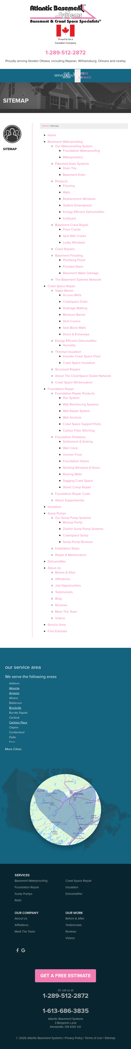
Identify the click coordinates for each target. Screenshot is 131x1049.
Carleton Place (18, 722)
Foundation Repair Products (75, 393)
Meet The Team (66, 611)
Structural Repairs (67, 369)
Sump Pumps (57, 513)
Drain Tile (69, 168)
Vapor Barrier (64, 290)
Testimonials (64, 591)
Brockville (15, 707)
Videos (60, 618)
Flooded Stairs (73, 266)
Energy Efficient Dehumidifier (83, 211)
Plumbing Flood (74, 259)
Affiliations (62, 578)
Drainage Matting (75, 308)
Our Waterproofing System (73, 146)
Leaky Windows (74, 242)
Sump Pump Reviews (78, 541)
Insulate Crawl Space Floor (82, 356)
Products (61, 181)
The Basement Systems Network (78, 279)
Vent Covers (71, 321)
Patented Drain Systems (72, 163)
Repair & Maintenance (70, 554)
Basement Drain (74, 174)
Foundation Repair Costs (72, 493)
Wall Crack (70, 447)
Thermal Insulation (68, 351)
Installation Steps (67, 548)
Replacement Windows (79, 198)
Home (52, 135)
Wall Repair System (76, 410)
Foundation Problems (70, 436)
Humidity (69, 345)
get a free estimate (65, 975)
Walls (66, 192)
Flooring (69, 185)
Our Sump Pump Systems (73, 517)
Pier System (71, 397)
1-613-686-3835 (66, 1010)
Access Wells (72, 294)
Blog (58, 598)
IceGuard (69, 218)
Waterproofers (73, 157)
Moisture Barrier (74, 314)
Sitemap (10, 149)
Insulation (54, 506)
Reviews (61, 605)
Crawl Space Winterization (74, 382)
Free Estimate (57, 631)
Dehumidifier (57, 561)
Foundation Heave (76, 461)
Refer (18, 900)
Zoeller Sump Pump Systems (83, 528)
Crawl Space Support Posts (82, 423)
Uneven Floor (72, 454)
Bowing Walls (72, 474)
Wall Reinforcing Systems (81, 404)
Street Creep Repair (77, 487)
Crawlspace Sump (75, 535)
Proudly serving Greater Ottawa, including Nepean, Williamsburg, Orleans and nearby (65, 61)
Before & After (65, 572)
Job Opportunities (68, 585)
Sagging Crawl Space (78, 480)
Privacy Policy (74, 1037)
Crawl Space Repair (61, 286)
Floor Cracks (72, 229)
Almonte (14, 688)
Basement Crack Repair (71, 224)
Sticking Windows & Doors (81, 467)
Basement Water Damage (81, 272)
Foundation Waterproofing (81, 150)
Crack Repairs (65, 248)
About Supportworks (69, 500)
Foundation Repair (61, 388)
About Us (54, 567)
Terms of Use (93, 1037)
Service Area (57, 624)
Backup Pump (72, 522)
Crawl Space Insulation (79, 362)
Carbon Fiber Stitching (79, 430)
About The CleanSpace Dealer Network (83, 375)
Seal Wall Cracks (74, 235)
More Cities (13, 748)
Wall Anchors (72, 417)
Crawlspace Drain (75, 301)
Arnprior (14, 693)
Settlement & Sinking (78, 441)
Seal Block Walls (74, 327)
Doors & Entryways (76, 334)
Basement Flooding (69, 255)
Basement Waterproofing (65, 141)
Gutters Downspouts (77, 205)
